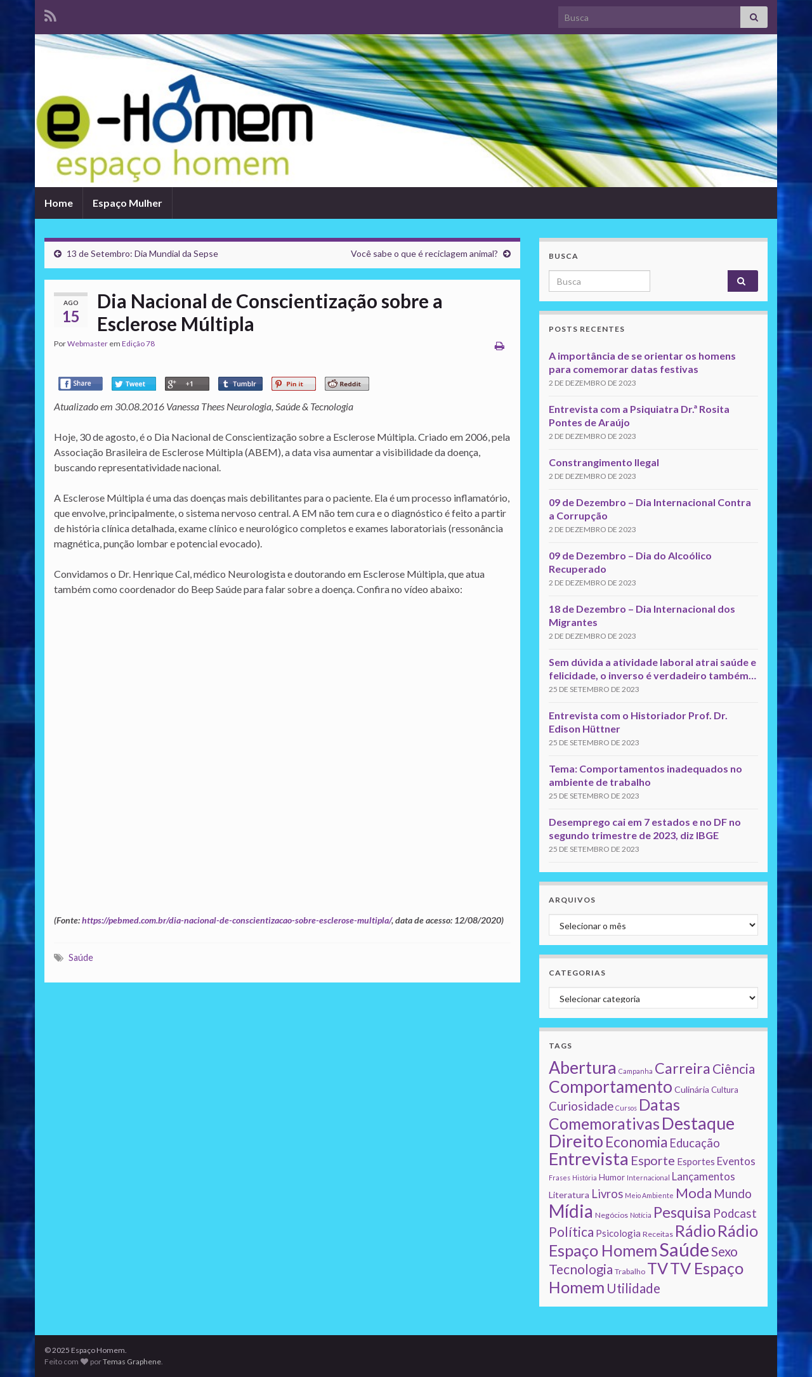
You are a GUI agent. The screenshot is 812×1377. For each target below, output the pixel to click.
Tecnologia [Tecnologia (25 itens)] (581, 1269)
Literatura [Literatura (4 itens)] (569, 1194)
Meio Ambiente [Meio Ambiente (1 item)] (649, 1195)
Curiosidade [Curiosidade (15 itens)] (581, 1106)
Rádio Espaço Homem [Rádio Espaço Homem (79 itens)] (653, 1240)
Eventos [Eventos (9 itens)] (736, 1161)
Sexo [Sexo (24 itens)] (724, 1251)
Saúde (81, 957)
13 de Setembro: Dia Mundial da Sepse (142, 253)
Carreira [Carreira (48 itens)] (682, 1068)
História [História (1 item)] (584, 1177)
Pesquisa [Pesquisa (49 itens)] (682, 1212)
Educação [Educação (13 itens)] (694, 1143)
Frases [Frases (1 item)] (559, 1177)
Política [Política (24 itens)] (571, 1231)
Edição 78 (138, 343)
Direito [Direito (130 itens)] (576, 1140)
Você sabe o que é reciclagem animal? (424, 253)
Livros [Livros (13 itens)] (607, 1194)
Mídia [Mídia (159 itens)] (571, 1211)
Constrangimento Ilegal (604, 462)
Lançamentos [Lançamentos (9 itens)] (703, 1176)
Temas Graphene (132, 1361)
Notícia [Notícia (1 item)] (641, 1215)
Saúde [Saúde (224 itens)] (684, 1249)
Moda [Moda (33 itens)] (694, 1192)
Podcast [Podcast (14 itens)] (735, 1213)
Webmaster (87, 343)
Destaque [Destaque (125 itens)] (698, 1123)
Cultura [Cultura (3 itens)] (724, 1090)
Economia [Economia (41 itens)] (636, 1142)
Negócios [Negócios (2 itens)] (611, 1215)
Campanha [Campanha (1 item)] (636, 1071)
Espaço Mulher (127, 203)
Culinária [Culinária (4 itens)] (691, 1089)
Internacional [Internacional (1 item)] (648, 1177)
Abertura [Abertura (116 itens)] (583, 1067)
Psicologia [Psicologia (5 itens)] (618, 1233)
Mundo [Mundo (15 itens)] (733, 1193)
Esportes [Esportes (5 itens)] (696, 1161)
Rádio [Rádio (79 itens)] (695, 1230)
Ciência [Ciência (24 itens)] (733, 1068)
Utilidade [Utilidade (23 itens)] (633, 1288)
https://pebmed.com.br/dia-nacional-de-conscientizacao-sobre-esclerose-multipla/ (236, 920)
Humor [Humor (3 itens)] (612, 1177)
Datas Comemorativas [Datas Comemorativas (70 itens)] (614, 1114)
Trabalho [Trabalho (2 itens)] (630, 1271)
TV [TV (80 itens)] (657, 1267)
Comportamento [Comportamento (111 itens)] (610, 1086)
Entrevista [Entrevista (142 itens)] (589, 1158)
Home (58, 203)
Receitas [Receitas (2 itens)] (658, 1234)
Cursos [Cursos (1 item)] (626, 1108)
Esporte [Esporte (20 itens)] (653, 1160)
